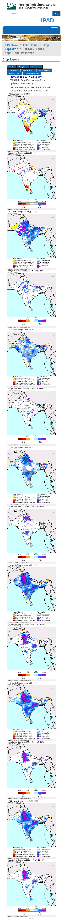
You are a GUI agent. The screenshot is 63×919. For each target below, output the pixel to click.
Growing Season (15, 74)
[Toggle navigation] (54, 30)
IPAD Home (30, 45)
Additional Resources (32, 74)
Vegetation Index (44, 70)
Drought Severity (28, 70)
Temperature (36, 67)
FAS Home (11, 45)
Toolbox (12, 67)
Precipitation (23, 67)
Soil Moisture (13, 70)
